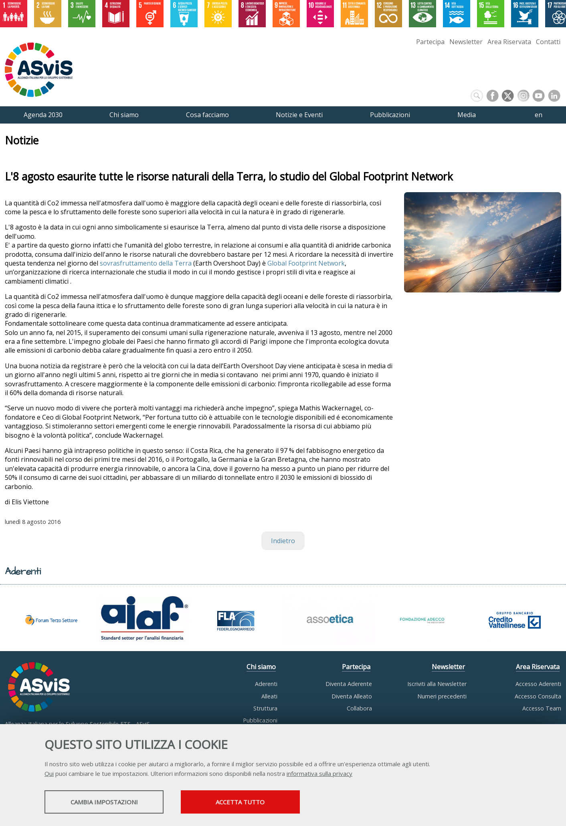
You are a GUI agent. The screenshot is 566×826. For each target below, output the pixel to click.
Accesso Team (541, 708)
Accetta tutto (252, 802)
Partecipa (430, 41)
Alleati (269, 696)
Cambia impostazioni (108, 802)
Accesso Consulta (538, 696)
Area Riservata (509, 41)
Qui (49, 774)
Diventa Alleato (352, 696)
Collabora (359, 708)
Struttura (265, 708)
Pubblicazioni (260, 720)
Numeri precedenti (442, 696)
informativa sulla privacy (319, 774)
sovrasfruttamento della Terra (146, 263)
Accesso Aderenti (538, 684)
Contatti (548, 41)
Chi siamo (261, 666)
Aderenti (266, 684)
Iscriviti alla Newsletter (437, 684)
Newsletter (466, 41)
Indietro (283, 540)
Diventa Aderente (348, 684)
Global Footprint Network (305, 263)
